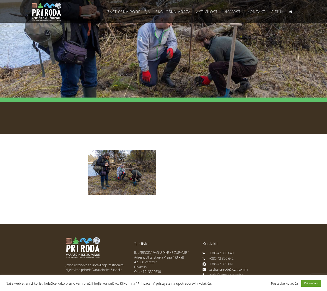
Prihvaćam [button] (311, 283)
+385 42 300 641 (218, 264)
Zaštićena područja (128, 11)
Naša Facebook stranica (223, 275)
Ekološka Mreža (173, 11)
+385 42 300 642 (218, 258)
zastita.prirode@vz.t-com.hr (225, 269)
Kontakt (256, 11)
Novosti (233, 11)
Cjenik (277, 11)
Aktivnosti (207, 11)
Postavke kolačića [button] (284, 283)
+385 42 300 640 (218, 253)
